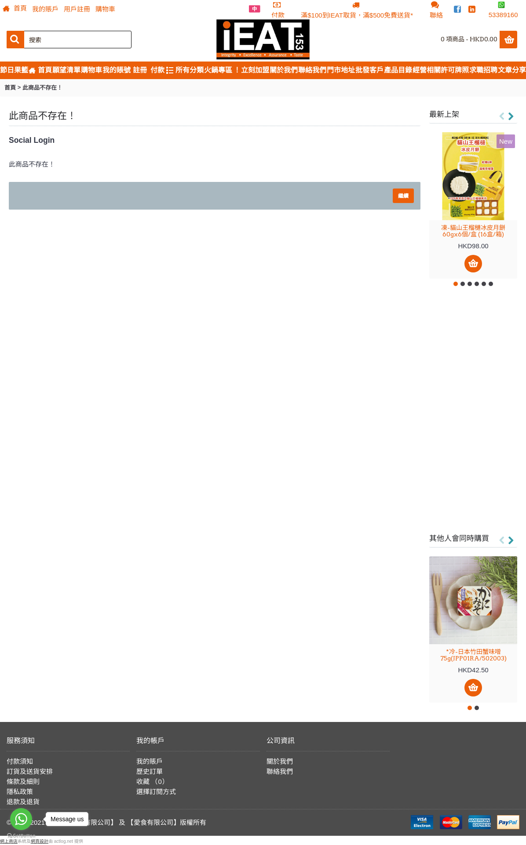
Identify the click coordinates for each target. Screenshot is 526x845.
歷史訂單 (149, 771)
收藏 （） (152, 781)
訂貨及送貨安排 (30, 771)
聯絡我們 (280, 771)
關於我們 (280, 761)
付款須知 (20, 761)
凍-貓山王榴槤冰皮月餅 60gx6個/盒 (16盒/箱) (473, 231)
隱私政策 (20, 791)
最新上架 (444, 114)
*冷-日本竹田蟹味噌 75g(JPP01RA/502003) (473, 655)
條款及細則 (23, 781)
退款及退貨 (23, 801)
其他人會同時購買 (459, 538)
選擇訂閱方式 (156, 791)
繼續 (403, 195)
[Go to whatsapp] (21, 819)
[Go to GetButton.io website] (21, 836)
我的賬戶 (149, 761)
